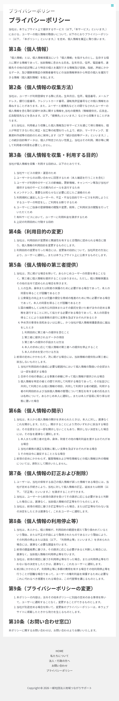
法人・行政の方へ (59, 661)
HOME (59, 651)
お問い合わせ (59, 665)
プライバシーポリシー (59, 670)
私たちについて (59, 656)
